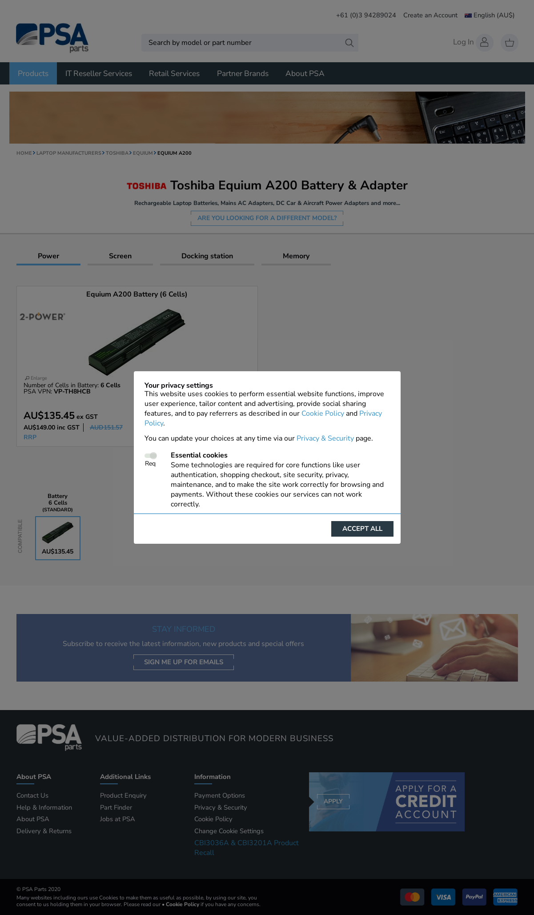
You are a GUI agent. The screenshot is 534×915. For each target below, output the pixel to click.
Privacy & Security (325, 438)
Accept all (362, 528)
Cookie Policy (322, 413)
